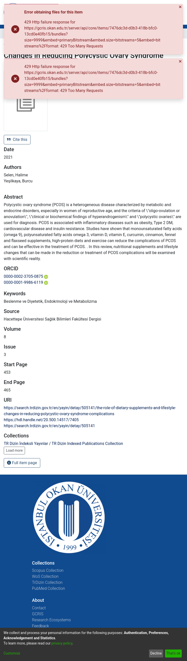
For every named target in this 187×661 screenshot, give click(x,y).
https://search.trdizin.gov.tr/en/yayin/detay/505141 (49, 425)
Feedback (40, 626)
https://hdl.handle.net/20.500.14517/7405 (41, 419)
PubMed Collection (48, 588)
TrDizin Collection (47, 582)
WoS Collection (45, 576)
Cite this (17, 139)
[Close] (181, 7)
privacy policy (61, 643)
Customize (12, 653)
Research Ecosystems (51, 620)
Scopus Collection (48, 570)
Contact (39, 608)
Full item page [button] (22, 462)
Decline (156, 653)
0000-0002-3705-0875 (26, 276)
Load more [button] (14, 450)
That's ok (173, 653)
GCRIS (37, 614)
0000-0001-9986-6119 (26, 282)
